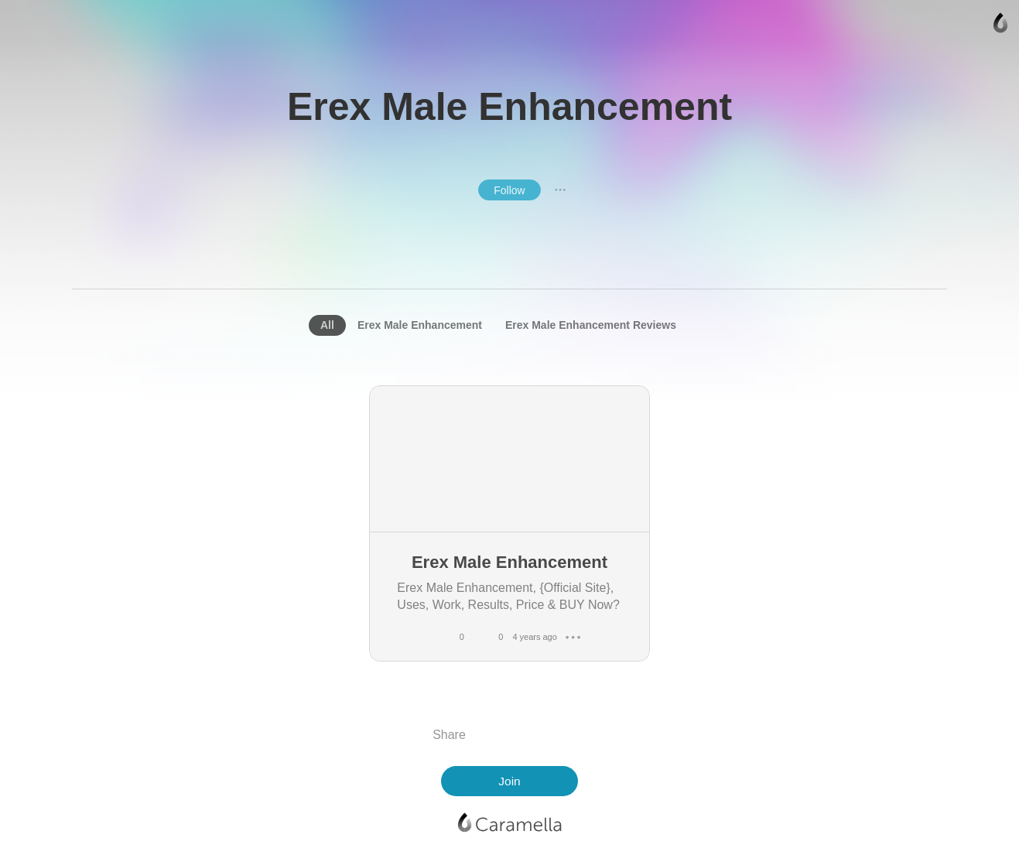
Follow (509, 190)
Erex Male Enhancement (419, 325)
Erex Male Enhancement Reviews (590, 325)
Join (509, 781)
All (327, 325)
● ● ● (560, 189)
